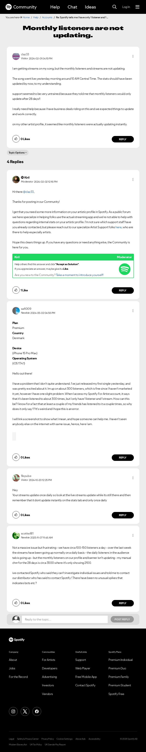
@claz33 (28, 192)
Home (26, 17)
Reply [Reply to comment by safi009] (122, 457)
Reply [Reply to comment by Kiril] (122, 290)
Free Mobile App (86, 677)
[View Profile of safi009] (26, 309)
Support (80, 660)
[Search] (114, 7)
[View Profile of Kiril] (26, 177)
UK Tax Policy (36, 744)
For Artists (48, 660)
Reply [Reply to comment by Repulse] (122, 515)
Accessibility (94, 738)
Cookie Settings (65, 738)
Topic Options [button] (17, 152)
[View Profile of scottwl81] (27, 533)
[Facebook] (36, 711)
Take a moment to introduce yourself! (79, 275)
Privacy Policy (47, 738)
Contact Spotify (85, 685)
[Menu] (137, 7)
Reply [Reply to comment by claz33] (122, 139)
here (118, 227)
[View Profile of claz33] (25, 54)
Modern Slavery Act (18, 744)
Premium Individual (120, 660)
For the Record (18, 677)
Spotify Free (116, 694)
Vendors (47, 694)
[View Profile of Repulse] (26, 476)
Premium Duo (117, 668)
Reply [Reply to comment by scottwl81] (122, 603)
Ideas (90, 7)
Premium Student (119, 685)
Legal (11, 738)
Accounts (47, 17)
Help (55, 7)
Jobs (12, 668)
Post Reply (122, 619)
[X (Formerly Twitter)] (25, 711)
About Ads (80, 738)
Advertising (49, 677)
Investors (48, 685)
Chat (72, 7)
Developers (49, 668)
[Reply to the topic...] (65, 619)
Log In (126, 7)
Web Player (82, 668)
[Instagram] (13, 711)
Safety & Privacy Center (28, 738)
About (13, 660)
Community (21, 7)
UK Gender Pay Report (55, 744)
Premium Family (118, 677)
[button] (133, 56)
